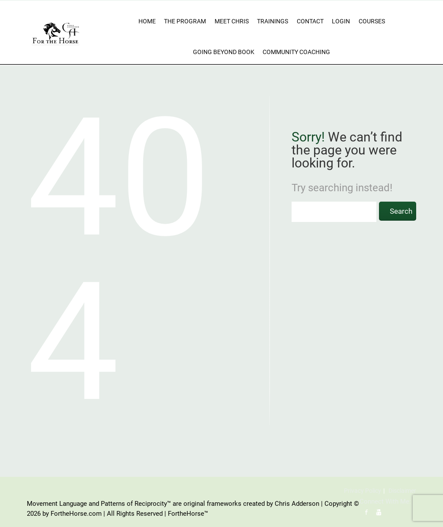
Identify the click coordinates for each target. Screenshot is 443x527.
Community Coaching (296, 51)
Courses (372, 21)
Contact (310, 21)
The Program (185, 21)
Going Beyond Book (223, 51)
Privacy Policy (362, 490)
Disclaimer (402, 490)
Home (147, 21)
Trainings (272, 21)
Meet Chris (232, 21)
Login (341, 21)
